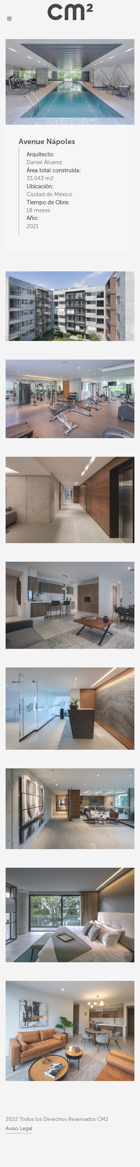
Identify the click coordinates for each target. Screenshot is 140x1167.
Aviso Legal (19, 1128)
